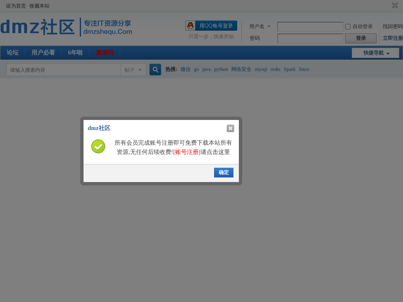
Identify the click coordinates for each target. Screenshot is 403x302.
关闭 (230, 128)
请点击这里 (201, 152)
